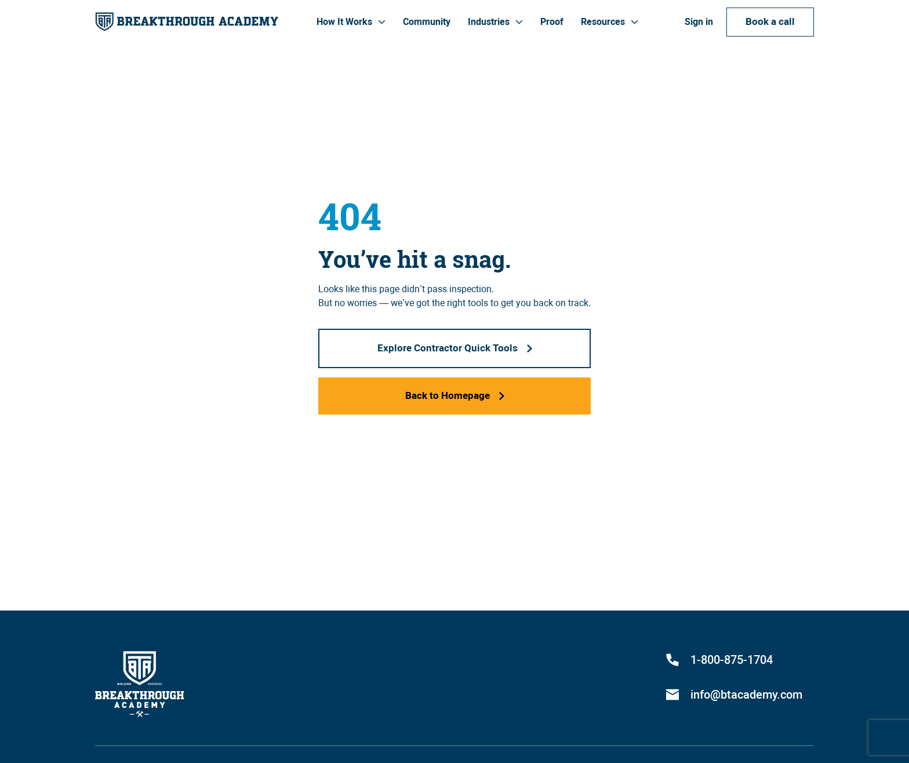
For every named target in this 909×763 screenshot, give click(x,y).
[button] (351, 22)
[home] (186, 21)
